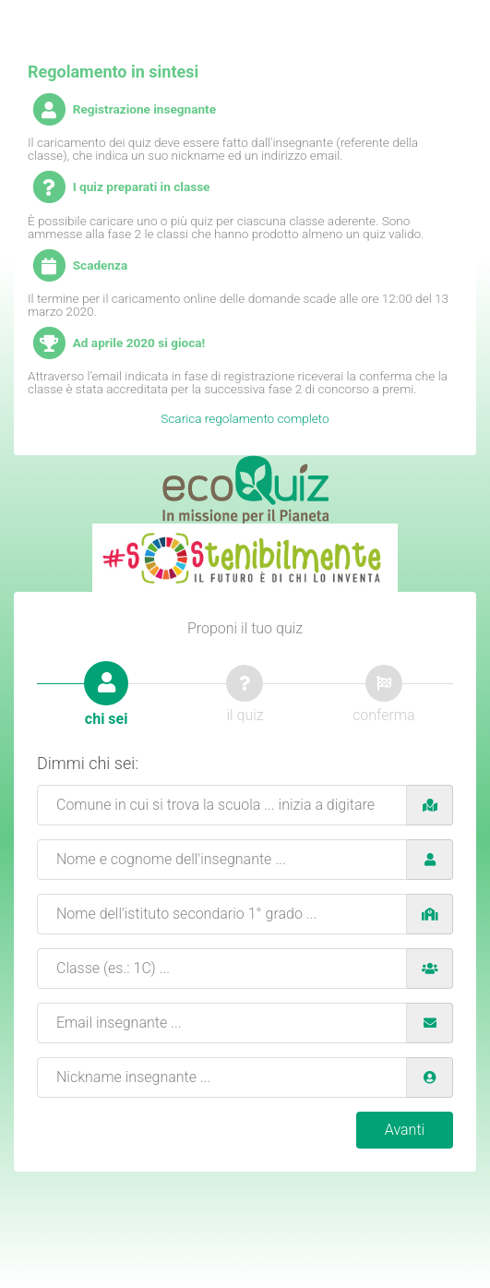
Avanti (404, 1129)
